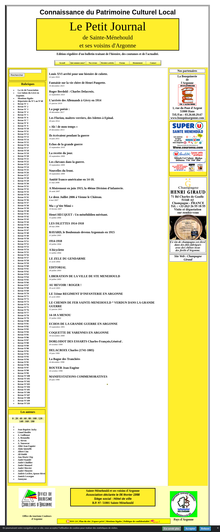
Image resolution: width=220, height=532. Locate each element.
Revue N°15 (23, 142)
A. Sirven (22, 440)
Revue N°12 (23, 134)
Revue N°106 (24, 392)
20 (16, 418)
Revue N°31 (23, 186)
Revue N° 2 (23, 106)
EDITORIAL (57, 267)
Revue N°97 (23, 367)
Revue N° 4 (23, 112)
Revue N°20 (23, 156)
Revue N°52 (23, 244)
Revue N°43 (23, 219)
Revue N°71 (23, 296)
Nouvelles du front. (61, 170)
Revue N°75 (23, 307)
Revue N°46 (23, 227)
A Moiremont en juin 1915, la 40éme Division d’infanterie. (86, 188)
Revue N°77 (23, 312)
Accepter (190, 528)
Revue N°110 (24, 403)
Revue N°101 (24, 378)
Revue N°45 (23, 224)
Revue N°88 (23, 343)
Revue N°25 (23, 170)
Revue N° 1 (23, 104)
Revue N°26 (23, 172)
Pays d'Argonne (184, 519)
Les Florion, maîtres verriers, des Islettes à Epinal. (81, 118)
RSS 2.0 (72, 521)
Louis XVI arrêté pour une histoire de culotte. (78, 74)
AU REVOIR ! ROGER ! (65, 285)
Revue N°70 (23, 293)
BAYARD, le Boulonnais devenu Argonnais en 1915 (82, 232)
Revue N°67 (23, 285)
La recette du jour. (61, 153)
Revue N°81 (23, 323)
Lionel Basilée (24, 432)
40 (21, 418)
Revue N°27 (23, 175)
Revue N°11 (23, 131)
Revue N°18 (23, 150)
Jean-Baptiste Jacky (27, 429)
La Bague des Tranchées (64, 359)
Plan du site (85, 521)
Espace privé (97, 521)
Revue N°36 (23, 200)
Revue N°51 (23, 241)
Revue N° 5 (23, 115)
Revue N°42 (23, 216)
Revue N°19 (23, 153)
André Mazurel (25, 465)
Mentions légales (25, 98)
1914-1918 (55, 241)
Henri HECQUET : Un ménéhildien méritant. (78, 214)
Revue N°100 (24, 376)
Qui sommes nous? (77, 63)
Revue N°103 (24, 384)
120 (40, 418)
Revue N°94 (23, 359)
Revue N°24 (23, 167)
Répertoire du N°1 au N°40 (30, 101)
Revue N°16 (23, 145)
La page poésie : (59, 109)
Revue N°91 (23, 351)
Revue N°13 (23, 137)
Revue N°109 (24, 400)
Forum (122, 63)
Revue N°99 (23, 373)
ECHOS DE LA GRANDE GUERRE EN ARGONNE (83, 324)
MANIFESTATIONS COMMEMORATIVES (78, 376)
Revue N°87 (23, 340)
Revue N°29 (23, 181)
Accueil (62, 63)
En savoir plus (171, 528)
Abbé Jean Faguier (26, 446)
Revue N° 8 (23, 123)
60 (25, 418)
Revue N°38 (23, 205)
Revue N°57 (23, 257)
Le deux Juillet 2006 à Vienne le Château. (75, 197)
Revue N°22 (23, 161)
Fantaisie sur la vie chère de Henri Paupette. (77, 82)
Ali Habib (22, 454)
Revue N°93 (23, 356)
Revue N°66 (23, 282)
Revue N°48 (23, 233)
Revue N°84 (23, 332)
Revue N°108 (24, 398)
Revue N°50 (23, 238)
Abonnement (138, 63)
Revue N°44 (23, 222)
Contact (153, 63)
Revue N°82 (23, 326)
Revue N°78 (23, 315)
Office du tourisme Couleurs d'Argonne (36, 517)
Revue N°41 (23, 214)
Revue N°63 (23, 274)
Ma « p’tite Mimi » (61, 206)
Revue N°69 (23, 290)
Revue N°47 (23, 230)
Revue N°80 (23, 321)
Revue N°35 (23, 197)
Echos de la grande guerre (66, 144)
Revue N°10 (23, 128)
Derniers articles (107, 63)
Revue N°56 (23, 255)
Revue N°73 (23, 301)
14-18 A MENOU (60, 315)
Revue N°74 (23, 304)
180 (32, 421)
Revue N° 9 (23, 126)
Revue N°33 (23, 192)
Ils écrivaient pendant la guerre (69, 135)
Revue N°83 (23, 329)
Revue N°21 (23, 159)
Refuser (205, 528)
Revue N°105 (24, 389)
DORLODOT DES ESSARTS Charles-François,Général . (86, 341)
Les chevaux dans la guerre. (67, 162)
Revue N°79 (23, 318)
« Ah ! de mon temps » (63, 126)
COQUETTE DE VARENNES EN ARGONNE (79, 332)
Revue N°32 (23, 189)
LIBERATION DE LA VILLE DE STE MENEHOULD (84, 276)
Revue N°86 (23, 337)
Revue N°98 (23, 370)
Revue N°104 (24, 387)
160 (27, 421)
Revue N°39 (23, 208)
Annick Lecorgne (26, 476)
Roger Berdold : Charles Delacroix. (71, 91)
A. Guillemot (24, 435)
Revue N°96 (23, 365)
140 (21, 421)
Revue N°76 (23, 310)
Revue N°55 (23, 252)
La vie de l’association (28, 90)
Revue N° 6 (23, 117)
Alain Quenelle (25, 449)
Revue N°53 (23, 246)
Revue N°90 (23, 348)
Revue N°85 (23, 334)
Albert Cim (23, 451)
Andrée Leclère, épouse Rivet (31, 473)
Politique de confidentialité (136, 521)
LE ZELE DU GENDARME (67, 258)
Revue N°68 (23, 288)
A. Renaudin (24, 438)
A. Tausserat (23, 443)
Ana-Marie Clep (25, 457)
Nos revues (93, 63)
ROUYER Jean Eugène (64, 368)
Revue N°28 (23, 178)
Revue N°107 (24, 395)
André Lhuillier (25, 462)
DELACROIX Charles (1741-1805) (71, 350)
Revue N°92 (23, 354)
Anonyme (22, 479)
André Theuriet (25, 471)
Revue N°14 (23, 139)
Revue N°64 (23, 277)
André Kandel (24, 460)
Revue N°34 (23, 194)
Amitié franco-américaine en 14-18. (71, 179)
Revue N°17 (23, 148)
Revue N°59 (23, 263)
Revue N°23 (23, 164)
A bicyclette (56, 250)
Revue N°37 (23, 203)
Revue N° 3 (23, 109)
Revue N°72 (23, 299)
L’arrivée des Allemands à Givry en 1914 (75, 100)
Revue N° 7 (23, 120)
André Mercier (25, 468)
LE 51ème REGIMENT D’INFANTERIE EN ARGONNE (86, 293)
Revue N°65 (23, 279)
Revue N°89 (23, 345)
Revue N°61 (23, 268)
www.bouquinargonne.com (187, 117)
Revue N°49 (23, 235)
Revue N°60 (23, 266)
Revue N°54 (23, 249)
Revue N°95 (23, 362)
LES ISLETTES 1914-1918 (66, 223)
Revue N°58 (23, 260)
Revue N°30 (23, 183)
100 (35, 418)
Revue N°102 (24, 381)
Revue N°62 (23, 271)
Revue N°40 (23, 211)
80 (29, 418)
